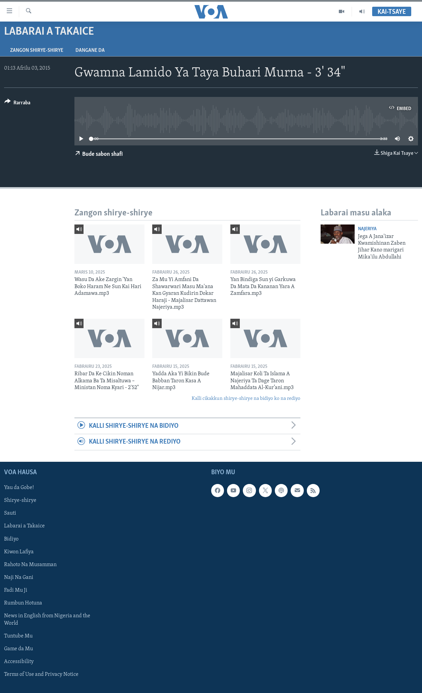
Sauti (10, 513)
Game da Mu (18, 649)
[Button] (17, 104)
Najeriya (367, 229)
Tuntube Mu (18, 636)
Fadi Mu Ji (15, 590)
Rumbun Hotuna (23, 602)
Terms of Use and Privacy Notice (41, 674)
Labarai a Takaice (24, 526)
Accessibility (19, 661)
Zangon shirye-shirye (36, 50)
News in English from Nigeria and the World (47, 619)
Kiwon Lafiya (19, 551)
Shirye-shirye (20, 500)
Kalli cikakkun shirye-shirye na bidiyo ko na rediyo (246, 398)
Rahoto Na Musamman (30, 564)
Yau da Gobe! (19, 487)
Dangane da (90, 50)
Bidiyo (11, 539)
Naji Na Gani (18, 577)
